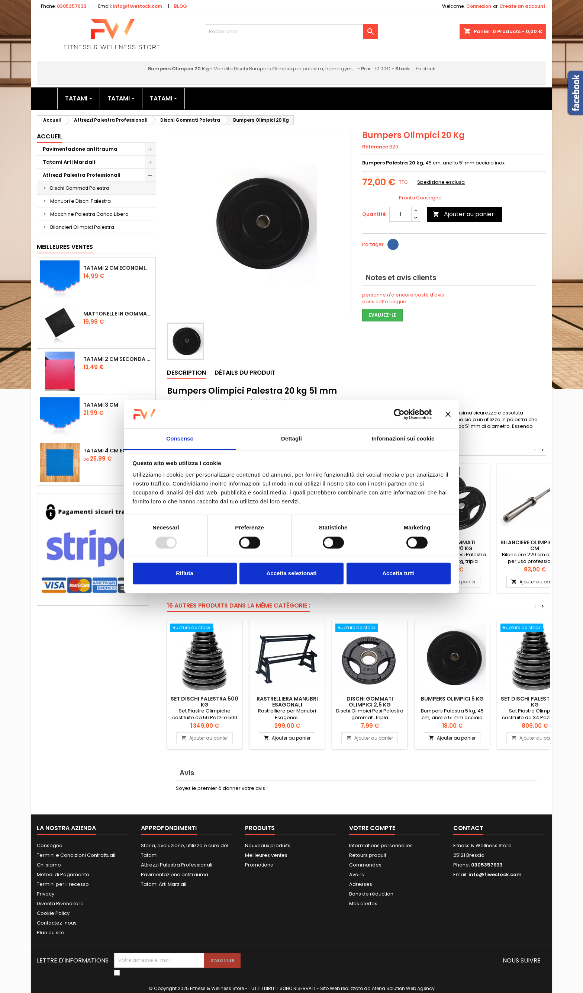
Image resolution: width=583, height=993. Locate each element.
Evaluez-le (382, 315)
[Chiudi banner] (448, 414)
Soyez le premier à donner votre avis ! (222, 788)
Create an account (522, 6)
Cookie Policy (53, 913)
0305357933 (72, 6)
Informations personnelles (381, 845)
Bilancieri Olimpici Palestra (82, 227)
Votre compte (372, 828)
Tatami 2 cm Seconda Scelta (117, 359)
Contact (468, 828)
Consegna (49, 845)
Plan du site (50, 932)
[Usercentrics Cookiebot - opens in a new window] (399, 414)
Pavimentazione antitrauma (80, 149)
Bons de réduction (371, 893)
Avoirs (356, 874)
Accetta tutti (398, 573)
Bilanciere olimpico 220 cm (534, 545)
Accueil (49, 136)
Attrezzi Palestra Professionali (81, 175)
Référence (375, 147)
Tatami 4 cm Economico (117, 451)
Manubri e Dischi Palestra (80, 201)
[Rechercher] (292, 31)
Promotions (259, 864)
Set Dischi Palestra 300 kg (534, 701)
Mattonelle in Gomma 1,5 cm (117, 314)
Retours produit (367, 855)
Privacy (45, 893)
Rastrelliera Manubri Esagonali (287, 701)
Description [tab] (186, 372)
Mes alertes (363, 903)
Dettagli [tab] (291, 439)
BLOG (180, 6)
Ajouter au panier (463, 214)
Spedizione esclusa (441, 182)
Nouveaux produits (267, 845)
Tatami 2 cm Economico (117, 268)
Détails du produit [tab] (245, 372)
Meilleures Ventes (65, 247)
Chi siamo (49, 864)
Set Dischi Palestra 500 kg (204, 701)
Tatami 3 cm (100, 405)
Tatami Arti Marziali (69, 162)
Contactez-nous (57, 922)
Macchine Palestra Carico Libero (89, 214)
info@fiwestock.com (137, 6)
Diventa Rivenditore (60, 903)
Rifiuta (184, 573)
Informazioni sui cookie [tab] (403, 439)
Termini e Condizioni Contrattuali (76, 855)
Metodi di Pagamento (63, 874)
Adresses (360, 884)
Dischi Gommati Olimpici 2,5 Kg (370, 701)
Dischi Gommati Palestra (79, 188)
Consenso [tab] (179, 439)
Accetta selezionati (291, 573)
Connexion (478, 6)
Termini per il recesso (63, 884)
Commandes (365, 864)
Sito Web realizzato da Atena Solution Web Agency (377, 988)
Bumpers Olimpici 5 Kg (452, 698)
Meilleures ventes (266, 855)
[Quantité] (400, 214)
